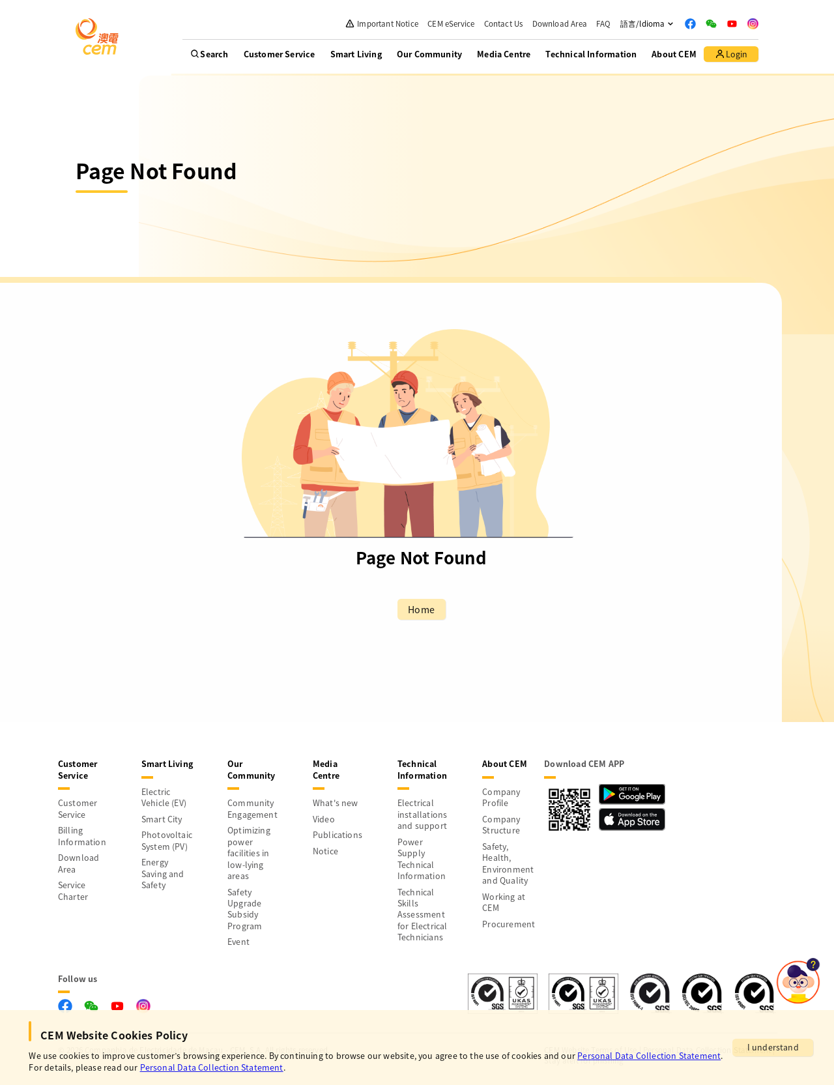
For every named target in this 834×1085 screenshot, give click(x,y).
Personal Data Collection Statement (649, 1056)
